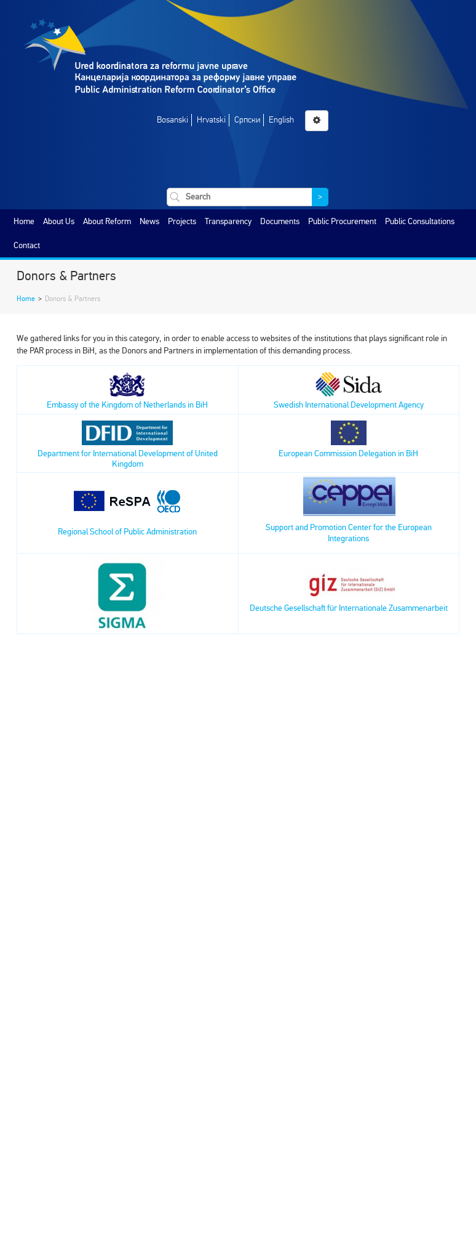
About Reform (107, 221)
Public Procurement (342, 221)
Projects (182, 221)
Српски (247, 120)
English (281, 120)
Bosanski (172, 120)
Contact (27, 245)
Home (24, 221)
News (149, 221)
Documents (279, 221)
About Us (58, 221)
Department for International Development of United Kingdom (128, 448)
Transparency (228, 221)
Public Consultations (419, 221)
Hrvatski (211, 120)
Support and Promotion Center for (324, 527)
